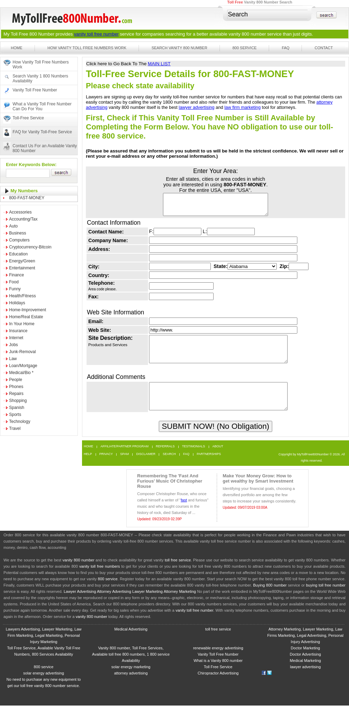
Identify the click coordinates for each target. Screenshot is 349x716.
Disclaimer (145, 464)
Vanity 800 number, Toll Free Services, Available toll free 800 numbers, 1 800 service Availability (131, 664)
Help (88, 464)
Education (18, 254)
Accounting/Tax (23, 219)
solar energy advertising (43, 683)
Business (17, 233)
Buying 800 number (270, 596)
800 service (108, 589)
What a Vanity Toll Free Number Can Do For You (42, 106)
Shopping (18, 400)
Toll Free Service (218, 677)
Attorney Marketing (180, 602)
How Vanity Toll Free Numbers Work (86, 48)
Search (169, 464)
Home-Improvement (27, 309)
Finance (16, 275)
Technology (19, 421)
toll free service (178, 570)
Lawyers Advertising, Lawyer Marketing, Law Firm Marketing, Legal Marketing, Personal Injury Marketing (43, 645)
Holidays (17, 302)
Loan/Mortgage (23, 365)
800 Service (244, 48)
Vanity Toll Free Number (35, 90)
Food (13, 281)
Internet (16, 337)
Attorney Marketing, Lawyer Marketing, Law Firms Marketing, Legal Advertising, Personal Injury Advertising (305, 645)
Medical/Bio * (21, 372)
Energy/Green (22, 261)
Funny (15, 288)
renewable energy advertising (218, 658)
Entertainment (22, 268)
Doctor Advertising (305, 665)
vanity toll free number (96, 34)
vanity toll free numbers (99, 577)
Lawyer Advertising (80, 602)
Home (16, 48)
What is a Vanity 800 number (218, 671)
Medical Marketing (305, 671)
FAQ (285, 48)
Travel (15, 428)
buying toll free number (326, 596)
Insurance (18, 330)
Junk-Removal (22, 351)
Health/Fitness (22, 295)
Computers (19, 240)
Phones (16, 386)
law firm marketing (242, 107)
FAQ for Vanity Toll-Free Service (42, 131)
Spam (124, 464)
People (15, 379)
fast (184, 510)
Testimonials (193, 456)
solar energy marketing (130, 677)
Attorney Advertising (114, 602)
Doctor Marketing (305, 658)
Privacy (106, 464)
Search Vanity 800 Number (179, 48)
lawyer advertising (196, 107)
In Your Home (22, 323)
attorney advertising (131, 683)
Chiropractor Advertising (218, 683)
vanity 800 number (247, 34)
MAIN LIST (159, 63)
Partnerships (209, 464)
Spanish (16, 407)
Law (13, 358)
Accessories (20, 212)
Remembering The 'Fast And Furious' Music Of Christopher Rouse (169, 491)
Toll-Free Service (28, 117)
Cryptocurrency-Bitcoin (30, 247)
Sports (15, 414)
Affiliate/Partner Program (125, 456)
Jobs (13, 344)
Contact (323, 48)
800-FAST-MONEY (26, 197)
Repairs (16, 393)
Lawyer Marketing (147, 602)
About (218, 456)
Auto (13, 226)
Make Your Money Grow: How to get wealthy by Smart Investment (258, 489)
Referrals (165, 456)
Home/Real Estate (26, 316)
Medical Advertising (131, 639)
